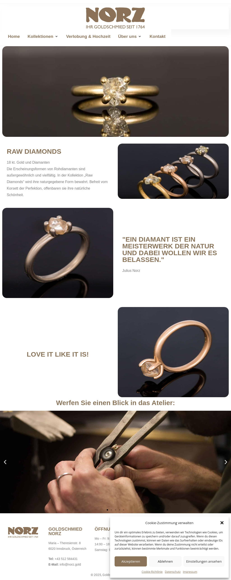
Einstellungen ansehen (204, 561)
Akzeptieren (130, 561)
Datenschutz (173, 572)
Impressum (190, 572)
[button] (222, 522)
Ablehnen (165, 561)
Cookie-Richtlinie (152, 572)
